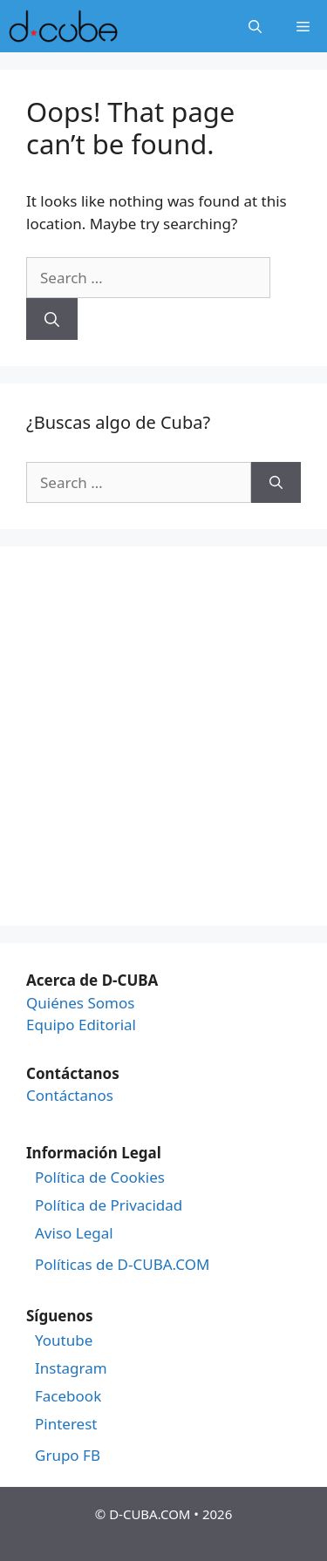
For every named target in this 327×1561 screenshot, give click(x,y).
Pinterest (66, 1424)
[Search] (52, 319)
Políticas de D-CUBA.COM (122, 1264)
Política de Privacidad (108, 1205)
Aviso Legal (74, 1233)
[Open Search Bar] (255, 26)
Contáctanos (69, 1095)
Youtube (63, 1340)
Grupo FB (67, 1455)
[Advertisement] (163, 736)
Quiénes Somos (80, 1003)
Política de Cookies (100, 1177)
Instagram (71, 1368)
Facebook (68, 1396)
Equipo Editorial (81, 1025)
